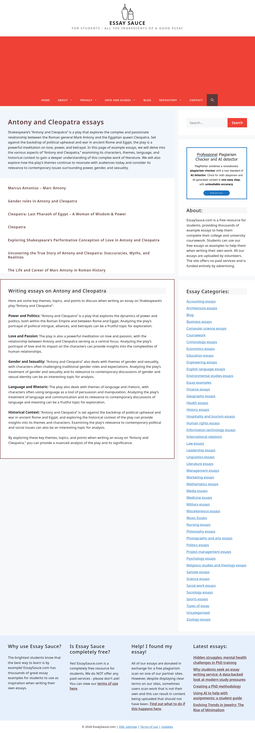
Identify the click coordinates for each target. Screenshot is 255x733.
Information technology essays (210, 430)
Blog (147, 100)
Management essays (202, 470)
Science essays (198, 578)
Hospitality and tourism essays (210, 416)
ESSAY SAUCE (127, 23)
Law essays (195, 443)
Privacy (90, 100)
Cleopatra (17, 227)
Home (45, 100)
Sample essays (198, 572)
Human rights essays (203, 423)
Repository (172, 100)
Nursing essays (198, 524)
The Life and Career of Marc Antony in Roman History (57, 270)
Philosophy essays (200, 531)
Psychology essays (201, 558)
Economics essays (200, 348)
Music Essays (196, 517)
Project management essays (208, 551)
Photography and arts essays (209, 538)
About (67, 100)
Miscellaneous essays (203, 511)
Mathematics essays (202, 484)
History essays (197, 409)
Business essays (199, 321)
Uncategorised (198, 612)
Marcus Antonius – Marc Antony (37, 188)
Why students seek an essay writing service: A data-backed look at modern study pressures (219, 674)
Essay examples (198, 382)
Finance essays (198, 389)
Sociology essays (199, 592)
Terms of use (149, 727)
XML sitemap (128, 727)
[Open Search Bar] (212, 100)
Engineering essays (201, 362)
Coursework (196, 335)
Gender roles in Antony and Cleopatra (42, 201)
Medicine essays (199, 497)
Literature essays (199, 463)
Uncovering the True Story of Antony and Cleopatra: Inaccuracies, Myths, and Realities (79, 255)
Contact (196, 100)
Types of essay (197, 605)
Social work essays (201, 585)
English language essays (205, 369)
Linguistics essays (200, 457)
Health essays (197, 402)
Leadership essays (200, 450)
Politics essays (197, 545)
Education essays (200, 355)
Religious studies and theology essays (216, 565)
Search (237, 122)
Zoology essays (198, 619)
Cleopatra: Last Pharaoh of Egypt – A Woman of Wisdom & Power (67, 214)
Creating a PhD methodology (217, 686)
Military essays (198, 504)
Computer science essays (206, 328)
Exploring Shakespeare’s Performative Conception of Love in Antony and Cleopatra (84, 240)
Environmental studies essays (209, 375)
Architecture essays (201, 308)
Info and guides (122, 100)
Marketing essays (200, 477)
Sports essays (197, 599)
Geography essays (200, 396)
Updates (167, 727)
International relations (204, 436)
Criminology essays (201, 342)
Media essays (197, 490)
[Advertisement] (127, 64)
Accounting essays (201, 301)
